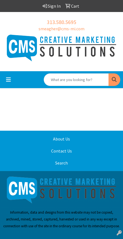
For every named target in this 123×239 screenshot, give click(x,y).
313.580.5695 (61, 22)
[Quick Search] (76, 79)
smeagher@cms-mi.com (61, 28)
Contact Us (61, 151)
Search (61, 163)
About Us (61, 139)
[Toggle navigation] (8, 79)
